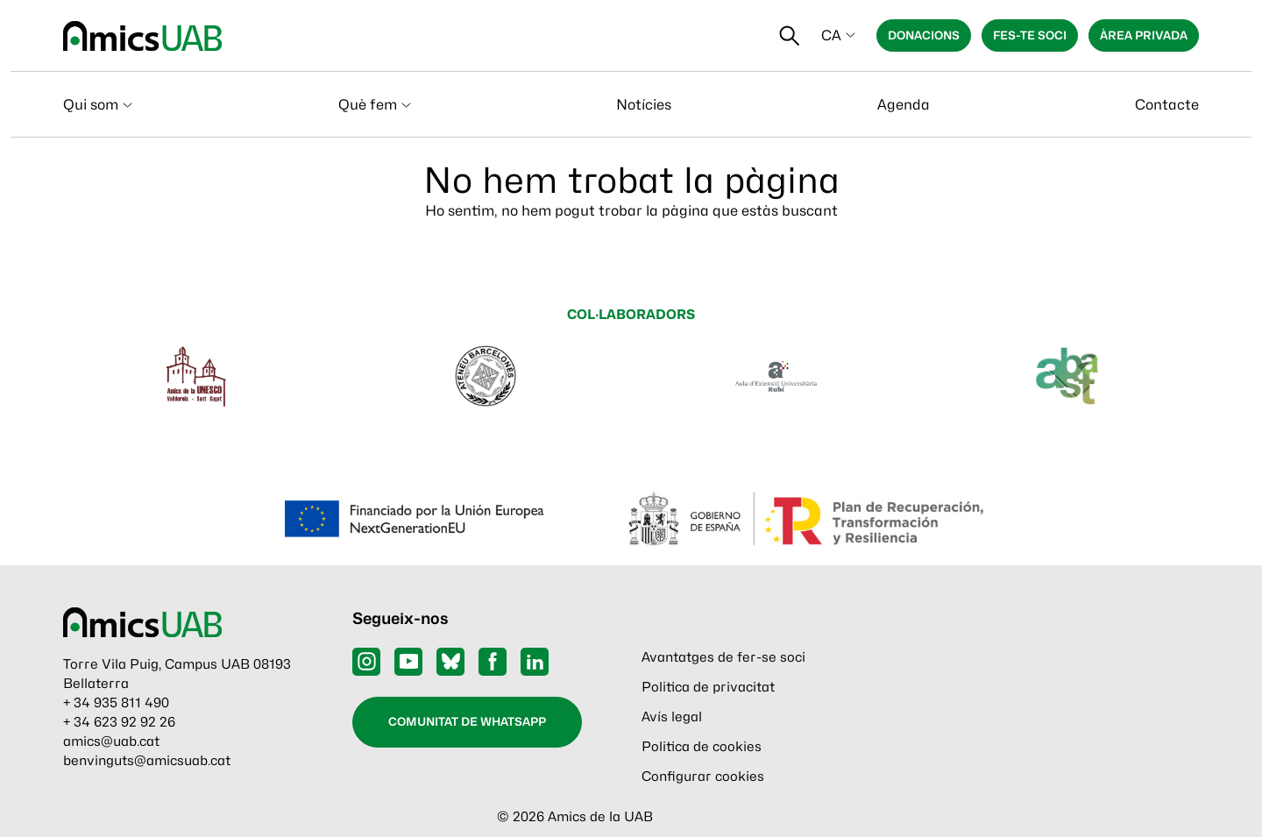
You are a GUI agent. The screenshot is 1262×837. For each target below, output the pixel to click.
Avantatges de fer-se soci (723, 657)
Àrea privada (1144, 35)
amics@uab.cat (111, 741)
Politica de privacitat (708, 687)
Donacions (924, 35)
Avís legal (672, 717)
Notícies (643, 104)
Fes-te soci (1030, 35)
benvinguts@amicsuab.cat (146, 761)
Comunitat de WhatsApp (467, 721)
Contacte (1167, 104)
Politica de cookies (702, 747)
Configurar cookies (703, 776)
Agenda (903, 104)
